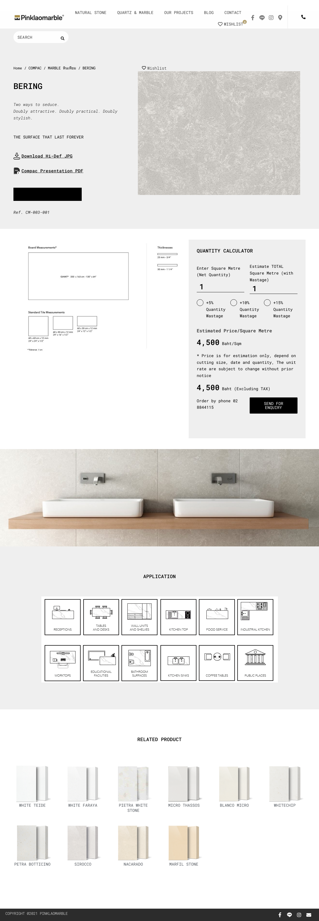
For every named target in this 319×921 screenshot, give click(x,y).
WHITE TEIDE (33, 806)
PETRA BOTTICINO (33, 869)
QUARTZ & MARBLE (135, 12)
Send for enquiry (273, 405)
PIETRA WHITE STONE (134, 808)
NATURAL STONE (90, 12)
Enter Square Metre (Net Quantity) (218, 272)
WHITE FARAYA (84, 806)
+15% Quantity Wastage (278, 309)
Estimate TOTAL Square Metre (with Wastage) (271, 273)
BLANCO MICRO (235, 806)
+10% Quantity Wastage (244, 309)
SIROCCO (83, 867)
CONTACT (232, 12)
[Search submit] (63, 38)
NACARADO (134, 867)
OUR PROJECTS (178, 12)
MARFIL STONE (185, 867)
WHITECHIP (286, 806)
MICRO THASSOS (184, 806)
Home (17, 68)
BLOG (209, 12)
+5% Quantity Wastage (211, 309)
